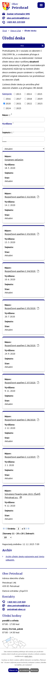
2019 (39, 98)
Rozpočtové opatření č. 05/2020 (22, 308)
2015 (39, 94)
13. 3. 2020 (10, 242)
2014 (29, 94)
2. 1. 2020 (9, 465)
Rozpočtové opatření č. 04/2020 (22, 271)
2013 (18, 94)
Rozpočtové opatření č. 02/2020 (22, 196)
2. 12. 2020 (10, 428)
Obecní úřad (15, 30)
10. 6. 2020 (10, 279)
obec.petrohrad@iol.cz (15, 18)
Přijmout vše (13, 670)
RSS (32, 45)
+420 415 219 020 (13, 22)
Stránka (11, 528)
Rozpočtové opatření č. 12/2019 (22, 456)
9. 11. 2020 (10, 390)
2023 (39, 103)
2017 (18, 98)
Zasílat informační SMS (16, 13)
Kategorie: (7, 93)
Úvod (4, 30)
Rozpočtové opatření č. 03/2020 (22, 234)
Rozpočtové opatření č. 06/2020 (22, 345)
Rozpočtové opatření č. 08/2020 (22, 419)
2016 (8, 98)
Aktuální (9, 181)
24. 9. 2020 (10, 353)
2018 (29, 98)
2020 (8, 103)
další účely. (28, 656)
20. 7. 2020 (10, 316)
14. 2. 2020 (10, 205)
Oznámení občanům (14, 159)
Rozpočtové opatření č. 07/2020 (22, 382)
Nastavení (34, 670)
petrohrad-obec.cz (13, 609)
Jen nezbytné (24, 670)
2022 (29, 103)
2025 (18, 108)
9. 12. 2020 (10, 505)
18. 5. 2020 (10, 167)
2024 (8, 108)
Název (6, 115)
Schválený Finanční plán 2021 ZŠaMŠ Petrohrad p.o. (22, 496)
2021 (18, 103)
